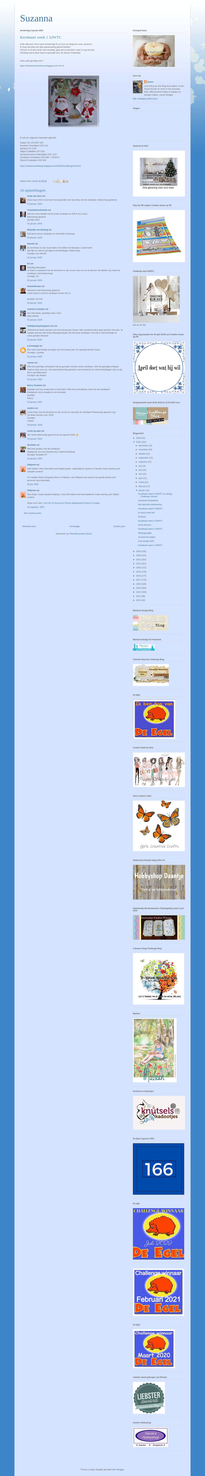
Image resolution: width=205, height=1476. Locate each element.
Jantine (31, 408)
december (143, 445)
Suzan (150, 82)
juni (141, 470)
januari (142, 490)
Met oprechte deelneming (150, 504)
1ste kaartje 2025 (146, 541)
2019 (138, 572)
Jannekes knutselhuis (148, 500)
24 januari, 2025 (34, 458)
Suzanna (36, 18)
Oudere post (119, 526)
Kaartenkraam (34, 286)
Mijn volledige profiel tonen (145, 98)
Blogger (120, 1469)
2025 (138, 442)
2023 (138, 555)
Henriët (30, 243)
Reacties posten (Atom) (81, 533)
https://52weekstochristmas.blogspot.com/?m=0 (42, 66)
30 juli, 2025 (32, 484)
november (143, 449)
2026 (138, 438)
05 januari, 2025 (34, 439)
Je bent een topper (146, 537)
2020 (138, 567)
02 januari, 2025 (34, 204)
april (141, 478)
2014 (138, 592)
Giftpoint (31, 464)
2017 (138, 580)
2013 (138, 596)
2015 (138, 588)
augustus (143, 462)
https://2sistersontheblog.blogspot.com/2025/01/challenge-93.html (50, 166)
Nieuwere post (29, 526)
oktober (142, 453)
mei (141, 474)
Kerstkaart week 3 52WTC (150, 521)
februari (142, 486)
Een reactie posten (32, 513)
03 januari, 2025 (34, 402)
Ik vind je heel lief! (146, 512)
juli (140, 466)
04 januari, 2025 (34, 425)
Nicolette (31, 445)
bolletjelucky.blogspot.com (40, 326)
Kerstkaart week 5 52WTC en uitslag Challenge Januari (155, 495)
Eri (29, 263)
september (144, 458)
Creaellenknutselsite (37, 210)
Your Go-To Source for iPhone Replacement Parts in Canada (71, 503)
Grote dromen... (145, 525)
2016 (138, 584)
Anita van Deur (34, 196)
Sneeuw (142, 516)
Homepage (75, 526)
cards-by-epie (34, 431)
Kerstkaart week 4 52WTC (150, 508)
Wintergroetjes (145, 533)
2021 (138, 563)
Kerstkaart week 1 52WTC (150, 545)
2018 (138, 576)
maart (142, 482)
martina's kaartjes (36, 309)
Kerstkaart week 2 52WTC (150, 529)
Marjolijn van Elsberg (37, 229)
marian (30, 362)
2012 (138, 600)
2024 (138, 551)
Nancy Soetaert (34, 385)
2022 (138, 559)
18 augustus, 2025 (35, 507)
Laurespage (33, 346)
